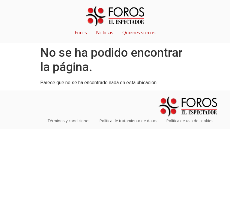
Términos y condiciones (69, 120)
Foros (81, 32)
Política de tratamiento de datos (128, 120)
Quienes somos (139, 32)
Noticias (104, 32)
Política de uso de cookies (190, 120)
